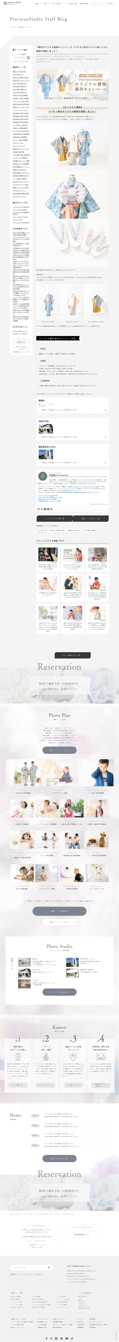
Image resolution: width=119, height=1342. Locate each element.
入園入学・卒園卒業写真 (20, 128)
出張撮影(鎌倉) (58, 1320)
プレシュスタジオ (78, 56)
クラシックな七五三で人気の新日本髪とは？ (81, 1277)
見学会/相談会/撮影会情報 (21, 193)
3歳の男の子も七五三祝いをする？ (78, 1274)
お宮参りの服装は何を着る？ (76, 1271)
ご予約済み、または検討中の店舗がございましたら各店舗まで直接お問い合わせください (37, 1229)
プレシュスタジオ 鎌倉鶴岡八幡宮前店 (21, 213)
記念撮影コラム (43, 1320)
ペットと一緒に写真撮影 (20, 140)
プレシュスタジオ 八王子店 (20, 217)
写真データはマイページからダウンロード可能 (83, 486)
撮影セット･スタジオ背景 (20, 188)
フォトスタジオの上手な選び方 (77, 1280)
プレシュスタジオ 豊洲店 (20, 210)
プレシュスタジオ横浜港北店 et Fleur (89, 277)
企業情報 (80, 1325)
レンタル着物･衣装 (71, 4)
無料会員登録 (84, 4)
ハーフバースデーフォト (20, 110)
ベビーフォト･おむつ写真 (20, 101)
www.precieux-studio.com (98, 504)
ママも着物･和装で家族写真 (21, 155)
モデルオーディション (19, 196)
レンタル (21, 61)
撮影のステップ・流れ (18, 1317)
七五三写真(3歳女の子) (20, 83)
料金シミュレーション (18, 1325)
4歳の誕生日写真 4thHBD (20, 122)
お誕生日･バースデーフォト (21, 107)
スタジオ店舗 (56, 4)
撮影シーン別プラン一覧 (91, 518)
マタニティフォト (18, 143)
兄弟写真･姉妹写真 (18, 152)
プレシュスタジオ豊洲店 (44, 277)
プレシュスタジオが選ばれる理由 (22, 1320)
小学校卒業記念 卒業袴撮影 (21, 134)
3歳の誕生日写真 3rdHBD (20, 119)
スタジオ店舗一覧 (84, 1291)
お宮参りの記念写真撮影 (20, 95)
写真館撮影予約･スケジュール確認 (49, 501)
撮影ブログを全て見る (19, 71)
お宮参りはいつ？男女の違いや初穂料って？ (81, 1269)
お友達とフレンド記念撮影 (21, 164)
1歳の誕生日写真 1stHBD (20, 113)
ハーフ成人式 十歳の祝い (20, 125)
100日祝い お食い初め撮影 (21, 98)
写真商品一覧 (42, 1325)
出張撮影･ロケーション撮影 (21, 161)
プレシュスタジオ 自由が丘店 (21, 207)
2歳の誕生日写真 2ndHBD (21, 116)
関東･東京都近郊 (82, 1295)
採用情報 (93, 1317)
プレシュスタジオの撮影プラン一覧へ (50, 497)
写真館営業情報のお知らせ (21, 176)
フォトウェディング (19, 146)
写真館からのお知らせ (75, 59)
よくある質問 (42, 1323)
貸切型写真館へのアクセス (21, 173)
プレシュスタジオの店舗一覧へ (48, 495)
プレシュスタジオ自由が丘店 (65, 277)
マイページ (81, 1317)
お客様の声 (81, 1323)
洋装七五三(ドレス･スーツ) (21, 80)
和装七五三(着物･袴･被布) (58, 59)
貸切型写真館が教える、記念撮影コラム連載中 (21, 332)
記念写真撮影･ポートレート (21, 167)
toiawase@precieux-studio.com (37, 1234)
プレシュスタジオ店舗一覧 (54, 518)
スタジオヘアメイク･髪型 (20, 185)
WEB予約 (81, 1320)
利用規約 (93, 1325)
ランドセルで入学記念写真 (21, 131)
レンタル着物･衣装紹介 (92, 59)
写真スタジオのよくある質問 (47, 499)
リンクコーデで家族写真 (20, 158)
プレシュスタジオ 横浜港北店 (21, 222)
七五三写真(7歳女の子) (20, 92)
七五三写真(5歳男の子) (20, 89)
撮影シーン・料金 (41, 4)
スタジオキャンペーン (43, 61)
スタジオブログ (43, 1317)
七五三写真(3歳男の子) (20, 86)
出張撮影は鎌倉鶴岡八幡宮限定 (77, 492)
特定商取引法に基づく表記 (98, 1323)
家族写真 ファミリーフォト (21, 149)
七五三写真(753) (41, 59)
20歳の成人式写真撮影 (20, 137)
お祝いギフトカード (59, 1317)
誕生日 (27, 61)
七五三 (16, 61)
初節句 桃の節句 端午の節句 (21, 104)
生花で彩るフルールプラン (21, 182)
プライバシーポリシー (97, 1320)
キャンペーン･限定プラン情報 (62, 1323)
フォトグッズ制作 (62, 490)
